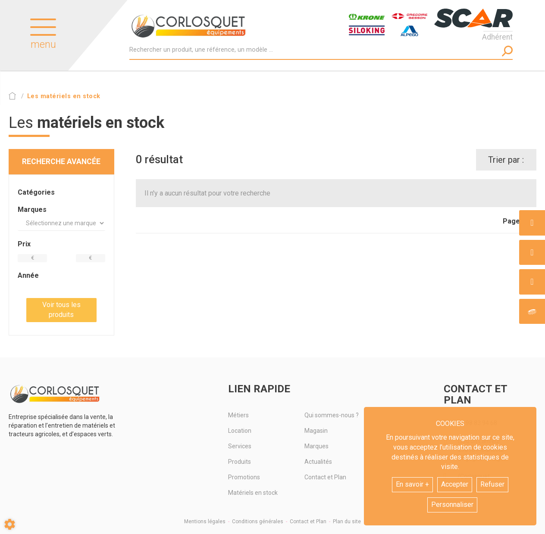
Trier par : (506, 160)
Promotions (244, 477)
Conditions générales (257, 521)
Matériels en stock (253, 492)
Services (239, 446)
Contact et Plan (325, 477)
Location (239, 430)
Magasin (316, 430)
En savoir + (412, 484)
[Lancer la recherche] (507, 51)
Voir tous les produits (61, 310)
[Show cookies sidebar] (9, 524)
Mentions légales (205, 521)
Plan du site (347, 521)
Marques (316, 446)
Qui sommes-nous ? (331, 415)
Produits (239, 461)
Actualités (318, 461)
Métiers (238, 415)
